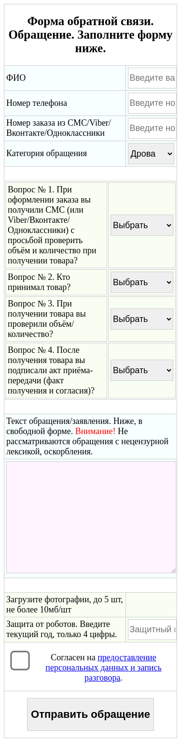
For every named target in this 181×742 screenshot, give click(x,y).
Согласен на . (103, 668)
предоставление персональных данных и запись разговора (103, 668)
